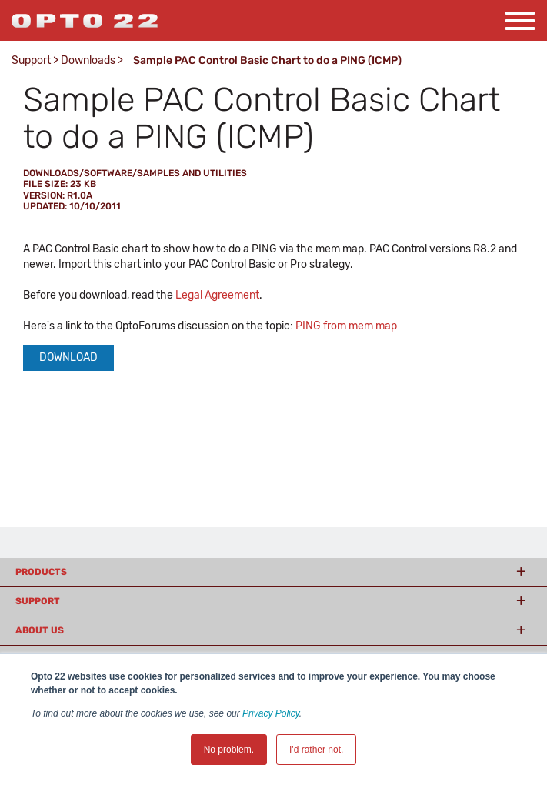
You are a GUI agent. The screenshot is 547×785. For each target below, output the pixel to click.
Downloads (88, 60)
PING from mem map (346, 325)
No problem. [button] (229, 749)
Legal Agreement (217, 295)
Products (41, 571)
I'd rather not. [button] (316, 749)
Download (68, 357)
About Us (39, 630)
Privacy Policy (270, 713)
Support (31, 60)
